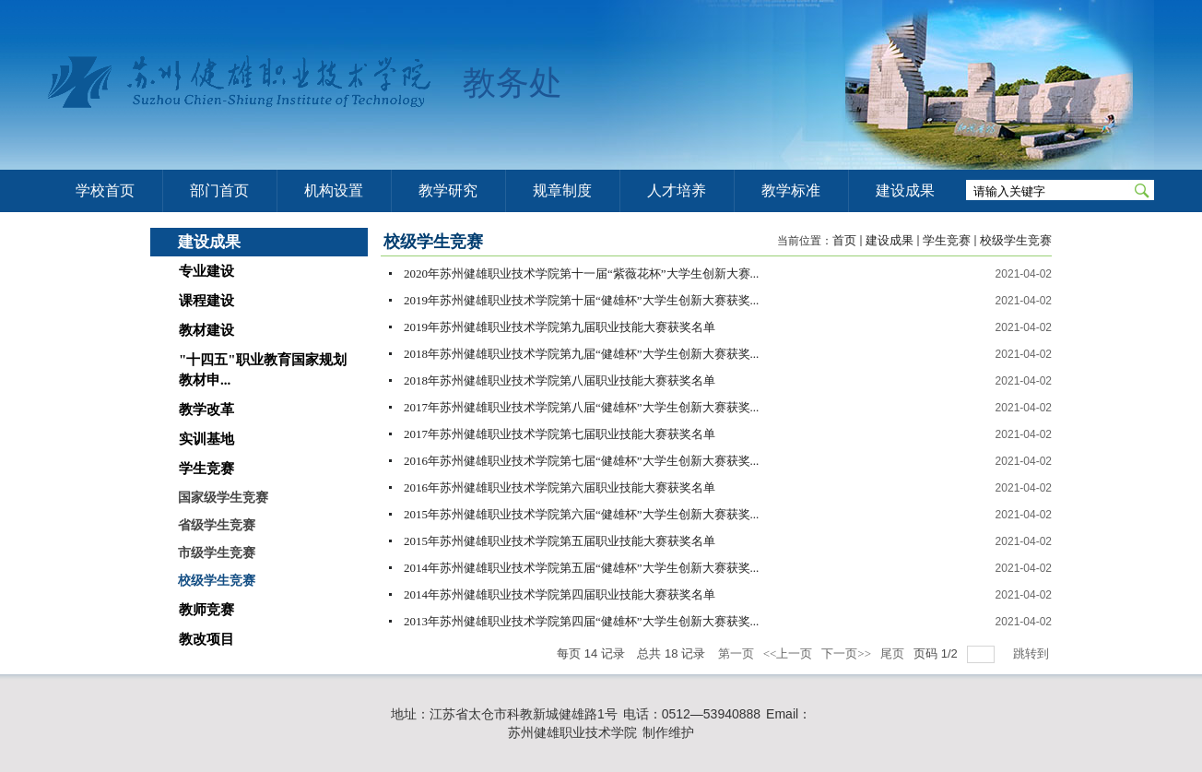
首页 (844, 240)
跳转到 (1032, 653)
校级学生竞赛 (1016, 240)
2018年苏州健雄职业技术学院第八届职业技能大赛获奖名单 (559, 380)
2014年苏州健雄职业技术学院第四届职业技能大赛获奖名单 (559, 594)
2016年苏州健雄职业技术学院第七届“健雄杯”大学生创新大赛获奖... (581, 461)
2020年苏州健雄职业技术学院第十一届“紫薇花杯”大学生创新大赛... (581, 273)
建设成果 (889, 240)
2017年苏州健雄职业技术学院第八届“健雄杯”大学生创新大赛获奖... (581, 407)
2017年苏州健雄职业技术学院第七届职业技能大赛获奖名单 (559, 434)
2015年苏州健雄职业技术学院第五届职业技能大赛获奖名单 (559, 541)
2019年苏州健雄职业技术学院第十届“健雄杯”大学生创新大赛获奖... (581, 300)
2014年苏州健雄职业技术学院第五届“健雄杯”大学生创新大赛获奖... (581, 568)
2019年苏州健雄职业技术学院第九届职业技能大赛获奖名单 (559, 327)
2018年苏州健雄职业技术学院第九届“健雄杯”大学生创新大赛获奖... (581, 354)
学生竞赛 (947, 240)
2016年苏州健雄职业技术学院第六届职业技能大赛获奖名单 (561, 487)
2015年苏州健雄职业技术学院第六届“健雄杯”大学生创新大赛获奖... (581, 514)
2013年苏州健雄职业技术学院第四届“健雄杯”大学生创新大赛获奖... (581, 621)
